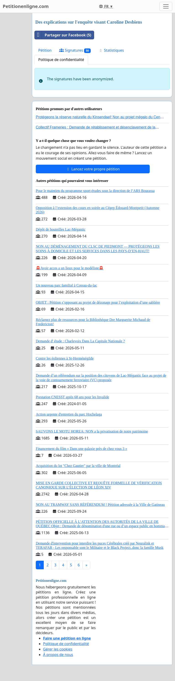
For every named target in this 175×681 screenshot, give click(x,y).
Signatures (75, 50)
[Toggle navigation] (166, 6)
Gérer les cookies (57, 649)
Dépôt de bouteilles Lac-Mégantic (60, 229)
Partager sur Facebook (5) (63, 35)
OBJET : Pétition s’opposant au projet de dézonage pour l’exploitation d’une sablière (98, 302)
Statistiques (111, 50)
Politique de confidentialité (61, 59)
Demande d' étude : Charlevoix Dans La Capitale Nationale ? (80, 341)
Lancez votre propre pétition (93, 169)
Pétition (44, 50)
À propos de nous (58, 654)
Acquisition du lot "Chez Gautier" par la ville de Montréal (78, 466)
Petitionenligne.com (26, 6)
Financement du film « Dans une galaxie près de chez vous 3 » (81, 449)
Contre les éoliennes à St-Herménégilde (65, 358)
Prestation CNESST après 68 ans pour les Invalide (72, 397)
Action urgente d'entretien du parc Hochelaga (69, 414)
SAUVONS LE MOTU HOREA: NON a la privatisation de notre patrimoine (92, 431)
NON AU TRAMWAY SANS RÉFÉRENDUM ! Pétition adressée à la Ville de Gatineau (100, 505)
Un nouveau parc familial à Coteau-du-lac (66, 285)
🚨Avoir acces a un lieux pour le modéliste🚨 (69, 268)
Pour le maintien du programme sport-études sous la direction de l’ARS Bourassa (95, 191)
